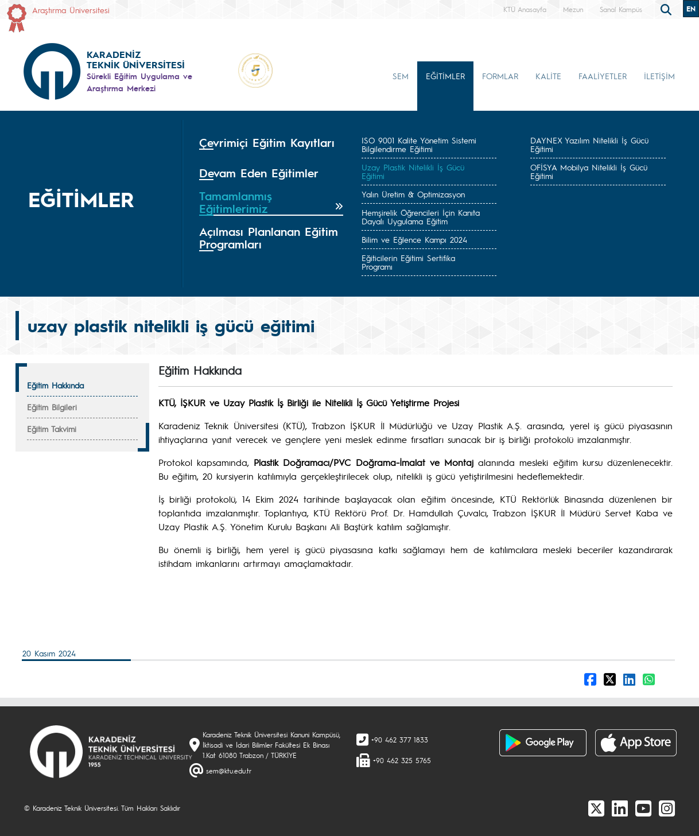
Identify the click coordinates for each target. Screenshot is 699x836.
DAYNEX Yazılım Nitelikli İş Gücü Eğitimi (589, 144)
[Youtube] (643, 808)
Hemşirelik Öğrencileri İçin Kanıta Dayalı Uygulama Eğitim (421, 216)
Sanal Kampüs (621, 9)
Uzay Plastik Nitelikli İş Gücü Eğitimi (413, 171)
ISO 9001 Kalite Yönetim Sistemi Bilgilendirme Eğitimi (419, 144)
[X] (596, 808)
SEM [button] (401, 76)
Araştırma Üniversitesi (71, 10)
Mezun (573, 9)
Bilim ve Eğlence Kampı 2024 (414, 239)
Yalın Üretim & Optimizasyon (413, 194)
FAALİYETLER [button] (602, 76)
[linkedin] (620, 808)
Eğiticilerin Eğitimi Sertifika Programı (408, 261)
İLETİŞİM (659, 76)
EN (691, 8)
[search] (667, 8)
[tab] (271, 146)
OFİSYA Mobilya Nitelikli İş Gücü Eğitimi (588, 171)
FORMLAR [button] (500, 76)
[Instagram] (667, 808)
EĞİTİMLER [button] (445, 76)
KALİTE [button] (548, 76)
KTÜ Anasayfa (524, 9)
